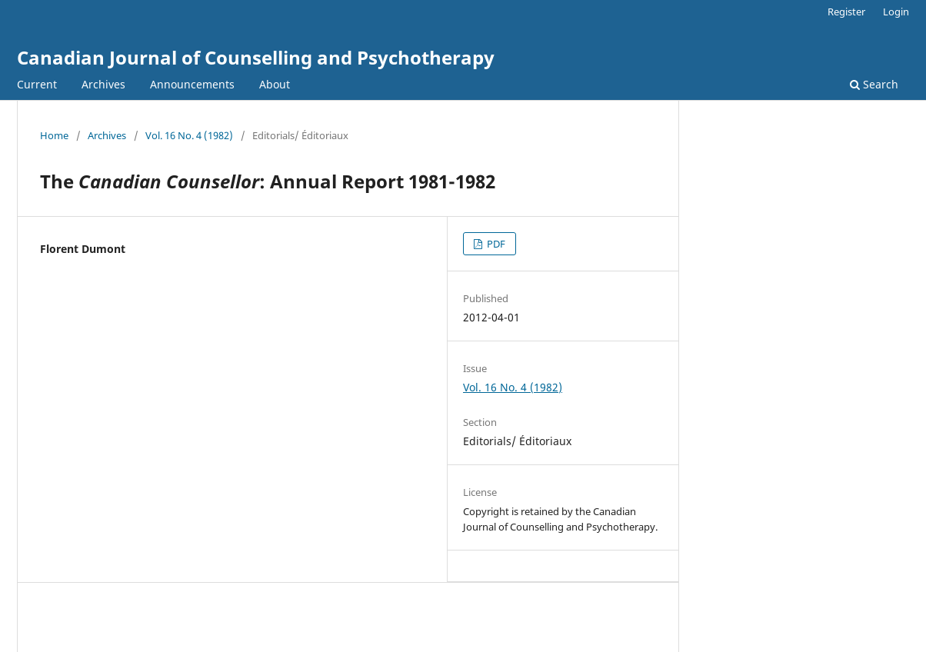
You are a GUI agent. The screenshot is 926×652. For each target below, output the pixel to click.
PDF (495, 244)
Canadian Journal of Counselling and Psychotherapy (256, 57)
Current (37, 84)
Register (846, 11)
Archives (103, 84)
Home (54, 135)
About (274, 84)
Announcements (192, 84)
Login (896, 11)
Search (874, 84)
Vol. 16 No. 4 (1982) (189, 135)
